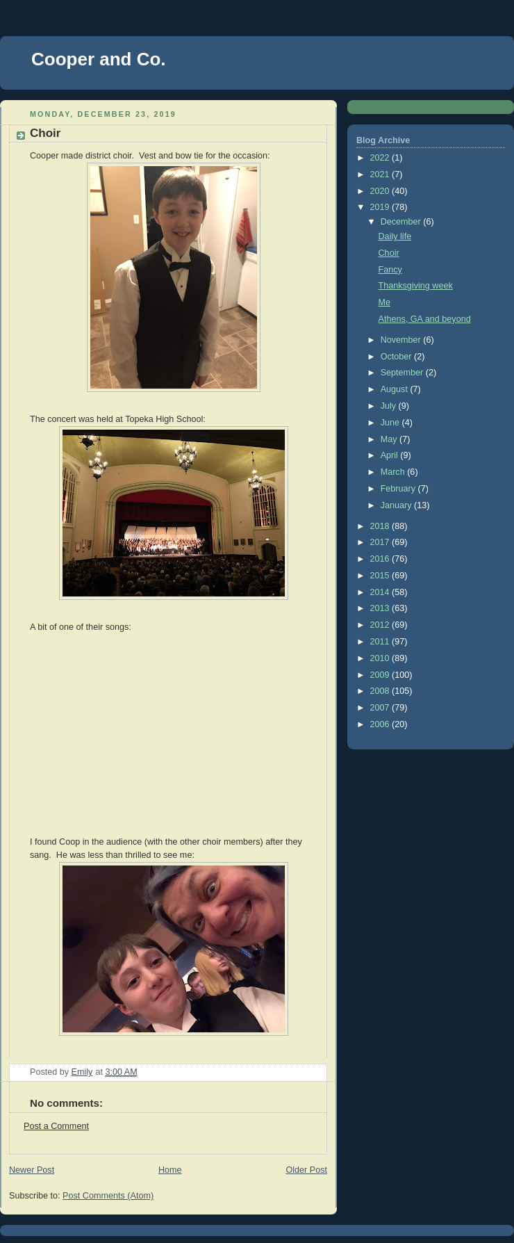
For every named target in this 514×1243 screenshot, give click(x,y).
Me (385, 302)
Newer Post (31, 1170)
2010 (381, 658)
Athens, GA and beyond (425, 319)
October (397, 356)
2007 (381, 708)
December (402, 222)
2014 (381, 592)
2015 (381, 575)
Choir (389, 253)
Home (170, 1170)
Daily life (395, 236)
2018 (381, 526)
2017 (381, 542)
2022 (381, 158)
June (391, 423)
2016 (381, 559)
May (390, 439)
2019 (381, 207)
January (397, 505)
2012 (381, 625)
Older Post (306, 1170)
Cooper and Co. (98, 59)
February (399, 489)
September (403, 372)
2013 (381, 608)
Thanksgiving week (416, 286)
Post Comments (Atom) (108, 1196)
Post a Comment (56, 1126)
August (396, 389)
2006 (381, 724)
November (402, 340)
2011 (381, 642)
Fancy (390, 270)
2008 (381, 691)
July (390, 406)
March (394, 472)
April (391, 455)
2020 (381, 191)
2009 (381, 675)
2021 (381, 174)
